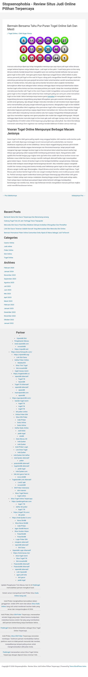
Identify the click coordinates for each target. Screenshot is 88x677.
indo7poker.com (22, 471)
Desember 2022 (10, 312)
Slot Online (8, 254)
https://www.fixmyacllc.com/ (21, 352)
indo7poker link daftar (22, 455)
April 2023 (7, 297)
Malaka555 (22, 363)
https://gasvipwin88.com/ (21, 398)
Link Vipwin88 (22, 572)
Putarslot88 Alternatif (21, 564)
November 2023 (10, 275)
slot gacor (21, 577)
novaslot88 (22, 346)
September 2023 (10, 279)
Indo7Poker (21, 420)
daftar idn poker (21, 507)
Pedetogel (36, 585)
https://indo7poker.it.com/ (21, 518)
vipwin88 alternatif (21, 376)
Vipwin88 (21, 382)
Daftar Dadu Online (21, 428)
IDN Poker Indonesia (21, 488)
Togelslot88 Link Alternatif (21, 480)
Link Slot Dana (21, 357)
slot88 (21, 436)
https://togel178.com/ (22, 512)
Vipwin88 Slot (22, 338)
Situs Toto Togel (22, 365)
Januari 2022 (9, 323)
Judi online (8, 246)
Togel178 (21, 379)
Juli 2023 (7, 286)
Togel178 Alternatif (22, 384)
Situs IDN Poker (21, 417)
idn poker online (21, 412)
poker (22, 460)
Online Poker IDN (21, 414)
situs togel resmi (22, 556)
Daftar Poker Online (22, 360)
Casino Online (9, 243)
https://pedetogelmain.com (21, 501)
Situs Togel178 (21, 558)
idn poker (21, 515)
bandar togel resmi (21, 401)
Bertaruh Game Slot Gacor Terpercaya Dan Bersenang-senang (26, 217)
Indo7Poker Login (21, 447)
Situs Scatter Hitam (22, 531)
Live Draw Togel (21, 450)
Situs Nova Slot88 (21, 523)
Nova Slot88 (21, 520)
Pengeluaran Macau (21, 341)
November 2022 (10, 316)
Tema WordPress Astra (78, 666)
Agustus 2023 (9, 282)
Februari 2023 (9, 305)
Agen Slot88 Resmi (21, 528)
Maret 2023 (8, 301)
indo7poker (21, 441)
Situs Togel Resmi (21, 493)
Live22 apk (22, 482)
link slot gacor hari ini (21, 474)
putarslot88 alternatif (21, 463)
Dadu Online (21, 422)
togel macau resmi (21, 371)
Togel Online (12, 33)
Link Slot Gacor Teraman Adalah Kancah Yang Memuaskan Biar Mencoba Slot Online (34, 229)
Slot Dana (21, 547)
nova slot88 (21, 477)
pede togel (22, 433)
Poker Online (8, 250)
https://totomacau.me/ (21, 553)
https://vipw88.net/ (22, 349)
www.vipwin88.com (21, 344)
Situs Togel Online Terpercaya (21, 499)
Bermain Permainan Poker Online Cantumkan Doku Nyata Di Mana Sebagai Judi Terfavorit (36, 233)
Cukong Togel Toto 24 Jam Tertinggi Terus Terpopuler (23, 221)
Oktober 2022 (9, 320)
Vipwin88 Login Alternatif (21, 550)
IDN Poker (17, 614)
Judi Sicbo (22, 431)
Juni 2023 (7, 290)
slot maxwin (21, 490)
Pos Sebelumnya (10, 195)
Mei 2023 (7, 294)
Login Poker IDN (22, 539)
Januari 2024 (9, 271)
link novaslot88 (21, 368)
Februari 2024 (9, 268)
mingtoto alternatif (21, 542)
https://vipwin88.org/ (21, 354)
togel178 (21, 403)
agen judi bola (22, 575)
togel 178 (21, 504)
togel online (21, 496)
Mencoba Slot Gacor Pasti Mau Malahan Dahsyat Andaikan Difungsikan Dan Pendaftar (35, 225)
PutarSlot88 (21, 534)
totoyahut (51, 96)
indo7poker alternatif (21, 458)
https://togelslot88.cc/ (21, 374)
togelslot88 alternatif (21, 466)
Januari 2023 (9, 308)
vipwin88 (21, 390)
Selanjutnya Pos (78, 195)
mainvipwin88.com (21, 393)
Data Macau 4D (21, 439)
